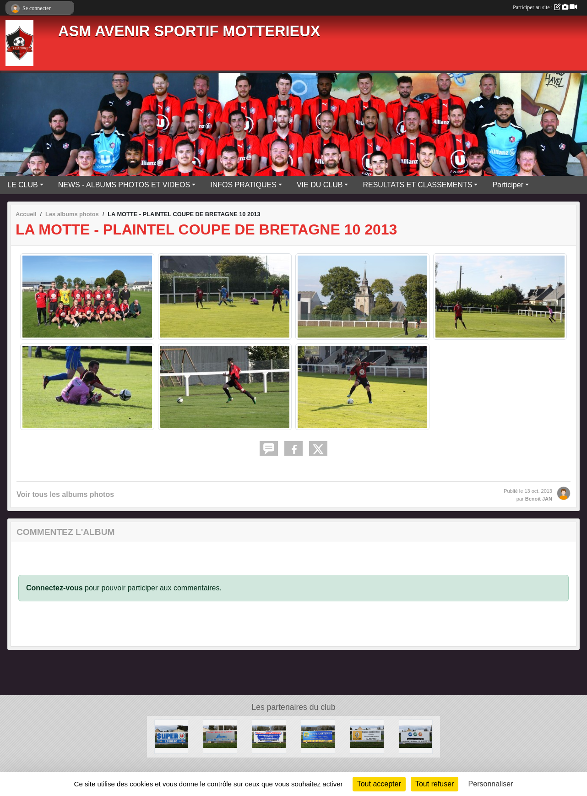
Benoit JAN (538, 499)
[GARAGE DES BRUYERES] (367, 736)
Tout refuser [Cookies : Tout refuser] (434, 784)
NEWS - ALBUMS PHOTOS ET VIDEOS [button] (124, 185)
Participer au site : (545, 7)
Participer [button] (507, 185)
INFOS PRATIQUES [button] (243, 185)
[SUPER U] (171, 736)
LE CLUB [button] (22, 185)
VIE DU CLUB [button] (319, 185)
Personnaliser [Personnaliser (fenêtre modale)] (490, 784)
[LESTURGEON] (269, 736)
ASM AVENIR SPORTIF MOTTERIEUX (189, 31)
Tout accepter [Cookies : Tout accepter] (379, 784)
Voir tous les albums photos (65, 494)
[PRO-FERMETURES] (318, 736)
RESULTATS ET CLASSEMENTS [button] (417, 185)
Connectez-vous (54, 588)
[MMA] (416, 736)
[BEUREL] (220, 736)
